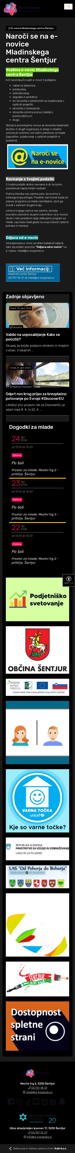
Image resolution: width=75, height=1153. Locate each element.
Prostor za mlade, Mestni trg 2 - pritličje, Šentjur (35, 472)
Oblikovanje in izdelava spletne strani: (39, 1148)
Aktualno (16, 327)
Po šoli (18, 463)
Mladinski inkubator (21, 386)
